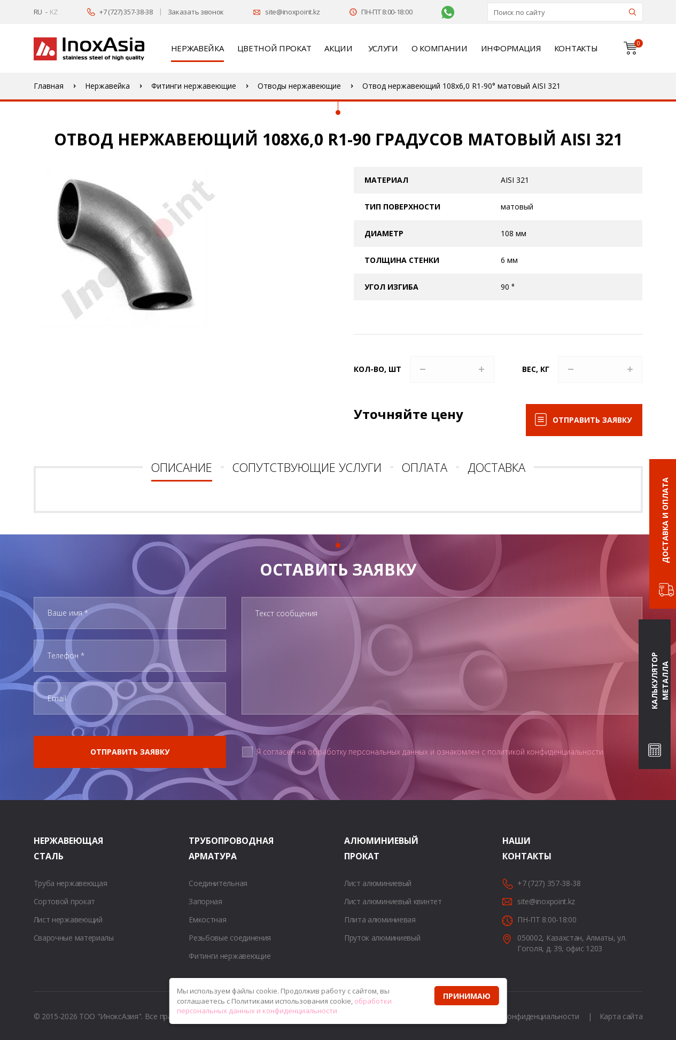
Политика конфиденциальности (523, 1016)
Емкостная (207, 919)
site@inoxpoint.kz (292, 12)
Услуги (383, 48)
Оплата (424, 467)
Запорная (205, 901)
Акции (338, 48)
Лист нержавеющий (68, 919)
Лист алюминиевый (377, 883)
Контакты (576, 48)
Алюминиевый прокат (357, 848)
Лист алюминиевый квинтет (393, 901)
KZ (54, 12)
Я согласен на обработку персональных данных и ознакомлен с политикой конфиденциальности (430, 752)
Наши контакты (515, 848)
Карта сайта (621, 1016)
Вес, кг (535, 369)
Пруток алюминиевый (382, 938)
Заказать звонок (196, 12)
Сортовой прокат (65, 901)
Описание (181, 467)
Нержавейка (197, 48)
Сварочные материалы (74, 938)
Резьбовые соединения (230, 938)
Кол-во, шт (377, 369)
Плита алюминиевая (380, 919)
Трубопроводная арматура (202, 848)
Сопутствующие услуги (307, 467)
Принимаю (467, 996)
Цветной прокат (274, 48)
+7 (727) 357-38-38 (126, 12)
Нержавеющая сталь (47, 848)
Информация (511, 48)
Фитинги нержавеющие (229, 956)
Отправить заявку (592, 420)
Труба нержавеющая (70, 883)
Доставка (496, 467)
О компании (439, 48)
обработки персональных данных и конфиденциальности (284, 1006)
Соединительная (218, 883)
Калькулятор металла (659, 681)
